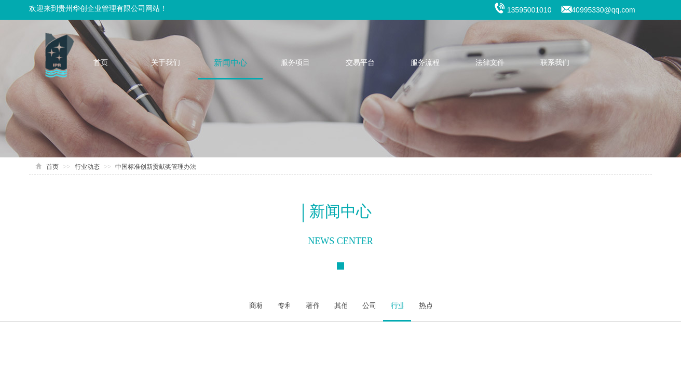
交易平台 (360, 62)
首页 (100, 62)
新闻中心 (230, 62)
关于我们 (165, 62)
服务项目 (295, 62)
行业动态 (87, 166)
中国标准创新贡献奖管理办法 (155, 166)
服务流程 (425, 62)
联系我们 (554, 62)
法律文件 (490, 62)
